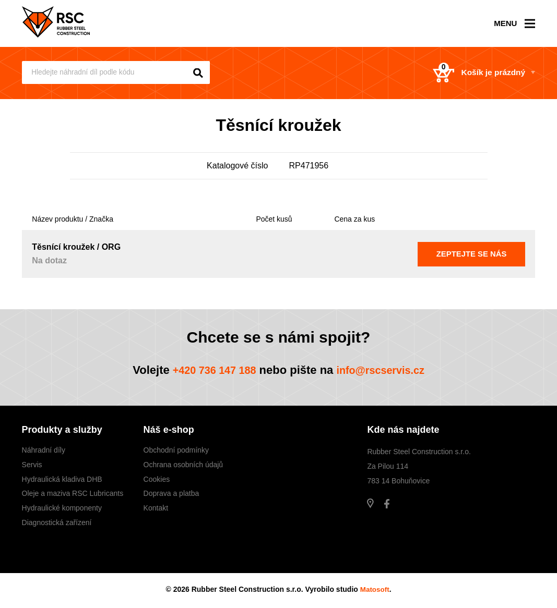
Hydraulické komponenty (62, 508)
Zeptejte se (471, 253)
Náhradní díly (43, 450)
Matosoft (375, 589)
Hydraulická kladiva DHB (62, 479)
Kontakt (156, 508)
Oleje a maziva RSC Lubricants (73, 493)
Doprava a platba (171, 493)
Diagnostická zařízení (57, 522)
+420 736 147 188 (209, 369)
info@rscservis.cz (385, 369)
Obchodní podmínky (176, 450)
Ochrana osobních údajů (183, 464)
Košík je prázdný (473, 73)
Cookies (157, 479)
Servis (32, 464)
